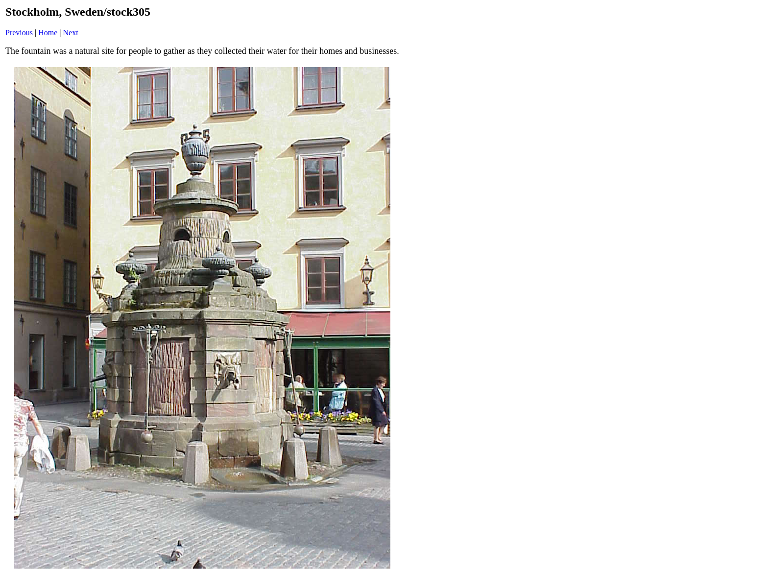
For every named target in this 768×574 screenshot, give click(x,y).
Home (47, 32)
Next (70, 32)
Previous (19, 32)
